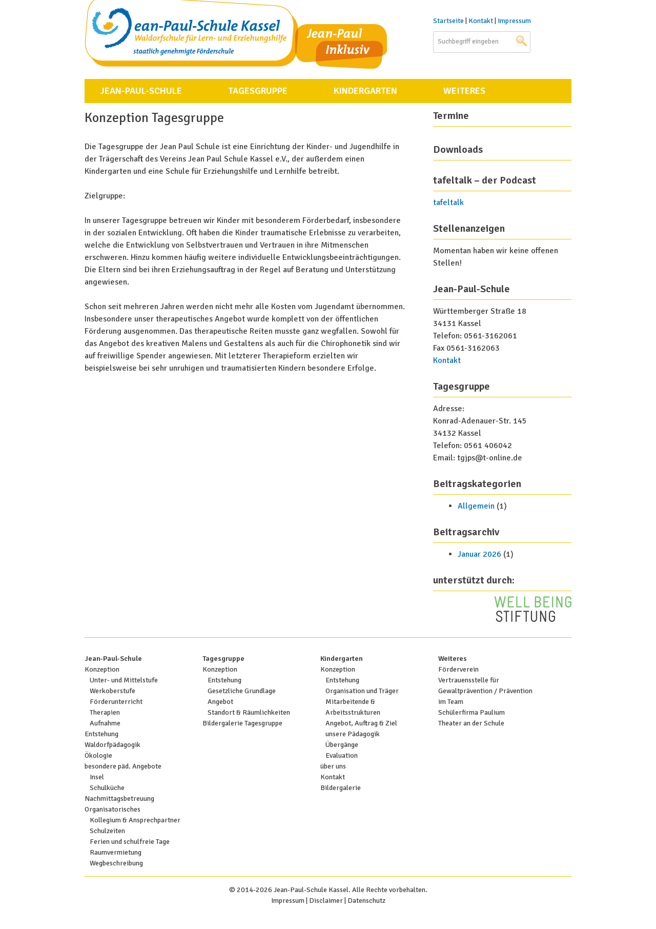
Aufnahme (105, 723)
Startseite (448, 20)
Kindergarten (365, 90)
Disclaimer (326, 900)
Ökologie (98, 755)
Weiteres (464, 90)
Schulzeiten (107, 830)
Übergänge (341, 744)
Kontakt (480, 20)
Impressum (514, 20)
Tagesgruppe (258, 90)
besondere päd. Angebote (123, 766)
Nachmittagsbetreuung (119, 798)
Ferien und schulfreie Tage (130, 841)
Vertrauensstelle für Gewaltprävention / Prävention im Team (485, 691)
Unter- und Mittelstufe (124, 680)
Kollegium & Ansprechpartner (135, 820)
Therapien (105, 712)
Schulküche (107, 787)
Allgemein (476, 506)
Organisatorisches (112, 809)
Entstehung (101, 734)
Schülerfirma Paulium (471, 712)
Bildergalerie (340, 787)
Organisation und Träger (362, 690)
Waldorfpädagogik (112, 744)
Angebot (220, 701)
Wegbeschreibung (116, 863)
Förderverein (458, 669)
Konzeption (102, 669)
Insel (97, 777)
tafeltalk (448, 202)
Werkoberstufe (112, 690)
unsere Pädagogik (352, 734)
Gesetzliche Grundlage (242, 690)
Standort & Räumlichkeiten (249, 712)
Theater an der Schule (471, 723)
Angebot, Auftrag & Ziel (361, 723)
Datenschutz (366, 900)
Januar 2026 (479, 554)
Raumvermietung (115, 852)
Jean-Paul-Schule (141, 90)
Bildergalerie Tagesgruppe (242, 723)
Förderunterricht (116, 701)
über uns (333, 766)
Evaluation (341, 755)
